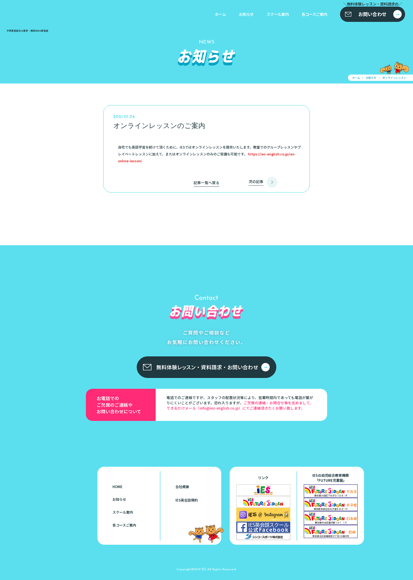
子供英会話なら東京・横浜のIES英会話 (33, 454)
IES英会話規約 (186, 500)
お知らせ (246, 14)
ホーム (220, 14)
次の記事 (256, 181)
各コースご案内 (314, 14)
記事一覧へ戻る (206, 182)
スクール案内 (278, 14)
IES (204, 569)
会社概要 (182, 486)
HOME (117, 486)
